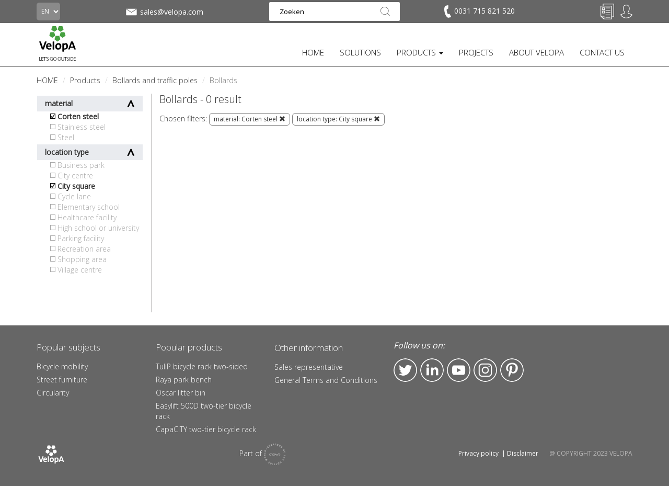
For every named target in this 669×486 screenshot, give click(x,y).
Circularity (53, 393)
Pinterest (512, 370)
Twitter (405, 370)
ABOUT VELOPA (536, 52)
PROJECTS (476, 52)
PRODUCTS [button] (420, 52)
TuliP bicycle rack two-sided (202, 366)
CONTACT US (602, 52)
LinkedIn (432, 370)
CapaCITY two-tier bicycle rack (206, 429)
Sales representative (308, 367)
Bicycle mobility (62, 366)
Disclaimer (522, 453)
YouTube (458, 370)
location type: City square (338, 119)
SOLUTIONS (360, 52)
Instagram (485, 370)
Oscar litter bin (180, 393)
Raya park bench (184, 380)
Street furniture (62, 380)
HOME (313, 52)
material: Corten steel (249, 119)
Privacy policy (478, 453)
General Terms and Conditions (325, 380)
